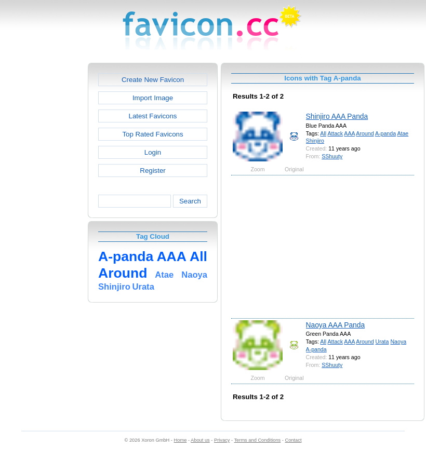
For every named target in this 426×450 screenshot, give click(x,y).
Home (180, 440)
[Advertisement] (43, 218)
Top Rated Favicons (152, 134)
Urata (382, 341)
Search (190, 201)
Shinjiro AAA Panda (337, 116)
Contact (293, 440)
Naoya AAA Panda (335, 325)
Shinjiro (315, 141)
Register (152, 170)
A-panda (385, 133)
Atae (402, 133)
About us (200, 440)
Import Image (152, 98)
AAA (349, 133)
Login (152, 152)
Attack (334, 133)
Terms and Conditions (257, 440)
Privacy (222, 440)
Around (365, 133)
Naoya (398, 341)
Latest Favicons (153, 116)
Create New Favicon (153, 80)
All (323, 133)
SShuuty (332, 156)
